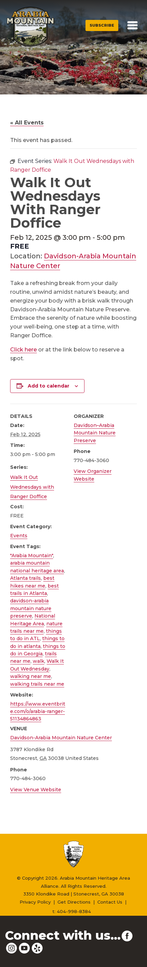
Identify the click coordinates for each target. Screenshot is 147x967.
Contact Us (109, 902)
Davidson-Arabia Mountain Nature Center (61, 738)
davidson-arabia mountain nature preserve (30, 608)
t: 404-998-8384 (71, 911)
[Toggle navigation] (132, 25)
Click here (23, 349)
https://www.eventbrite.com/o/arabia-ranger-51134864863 (37, 711)
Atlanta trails (25, 578)
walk (38, 661)
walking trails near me (37, 684)
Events (18, 536)
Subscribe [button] (102, 25)
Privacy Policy (35, 902)
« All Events (27, 122)
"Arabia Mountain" (31, 555)
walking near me (30, 676)
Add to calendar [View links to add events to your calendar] (48, 386)
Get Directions (74, 902)
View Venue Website (35, 790)
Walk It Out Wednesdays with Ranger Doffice (32, 487)
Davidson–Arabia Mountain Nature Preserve (95, 433)
